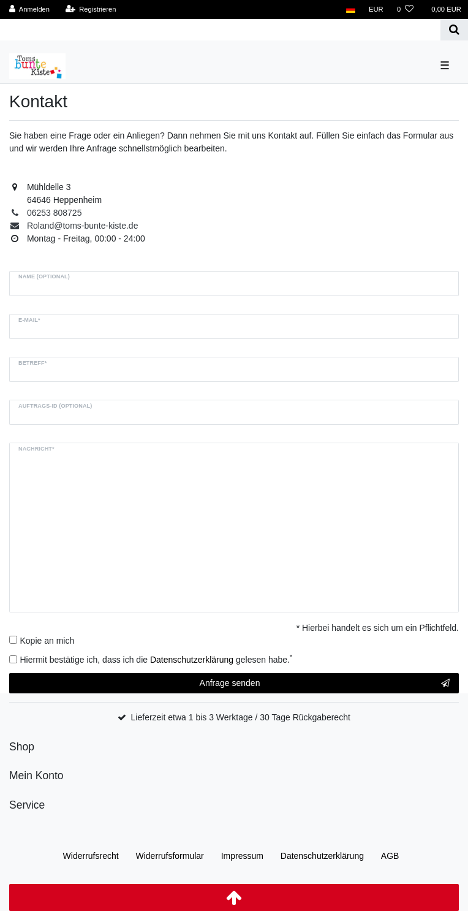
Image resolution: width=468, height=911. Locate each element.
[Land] (350, 9)
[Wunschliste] (405, 9)
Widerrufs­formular (170, 856)
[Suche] (454, 29)
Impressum (242, 856)
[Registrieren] (90, 9)
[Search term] (220, 29)
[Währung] (376, 9)
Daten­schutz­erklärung (322, 856)
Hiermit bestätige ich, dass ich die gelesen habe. (156, 659)
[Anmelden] (29, 9)
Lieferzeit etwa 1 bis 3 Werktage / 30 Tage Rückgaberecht (240, 717)
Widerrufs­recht (91, 856)
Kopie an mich (47, 641)
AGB (390, 856)
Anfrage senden (325, 683)
